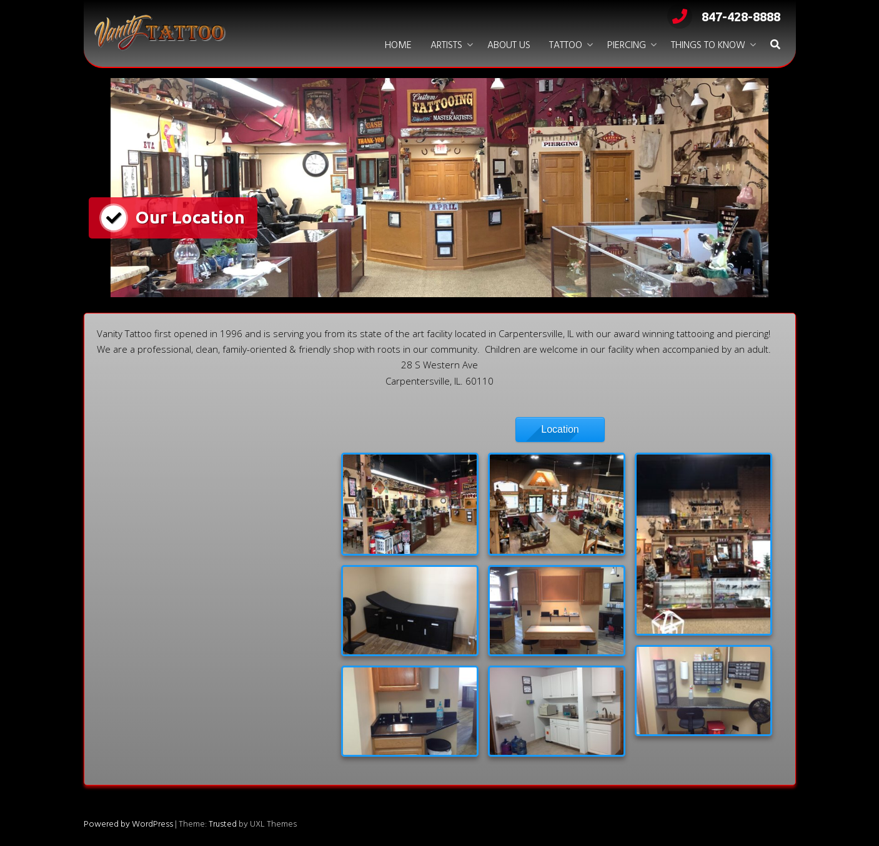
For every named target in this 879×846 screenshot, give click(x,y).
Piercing (626, 45)
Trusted (223, 824)
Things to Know (708, 45)
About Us (508, 45)
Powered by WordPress (128, 824)
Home (398, 45)
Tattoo (565, 45)
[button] (775, 46)
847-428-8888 (723, 16)
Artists (446, 45)
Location (560, 429)
